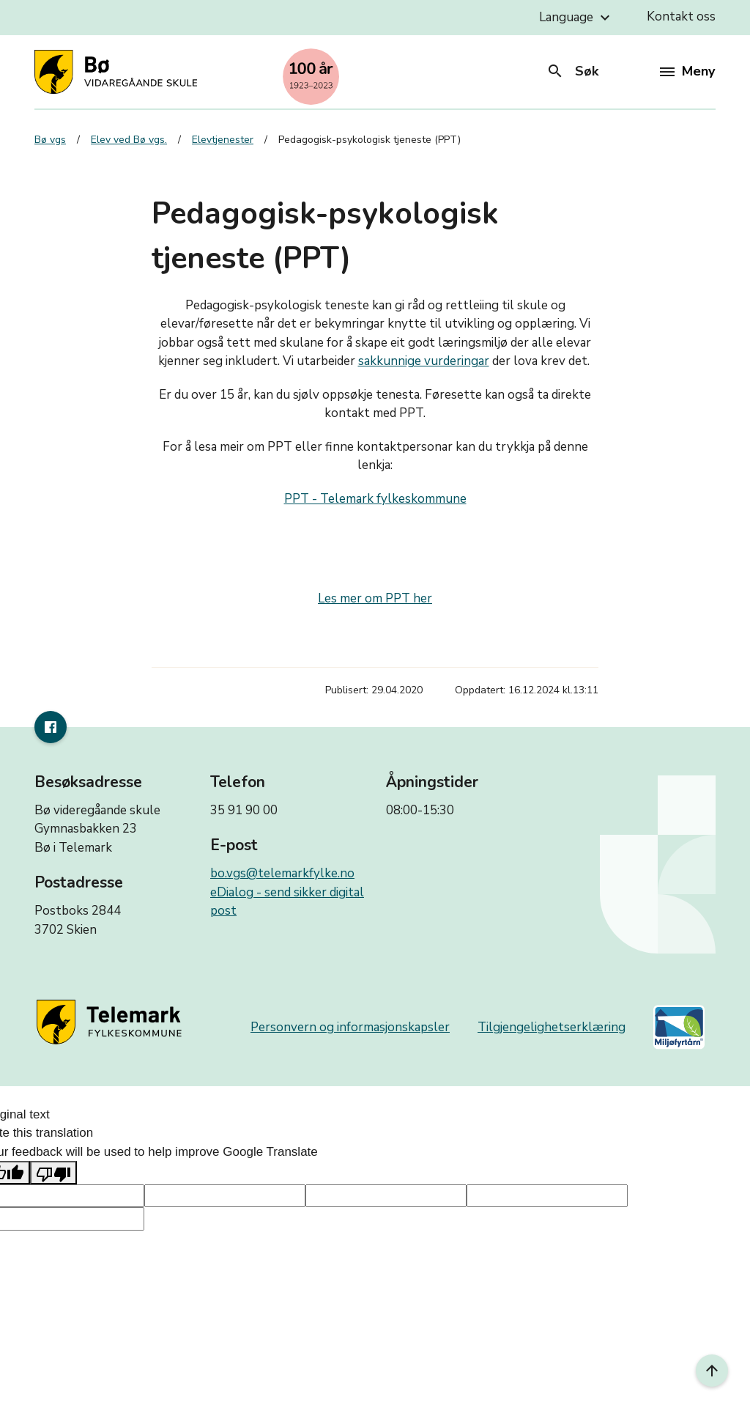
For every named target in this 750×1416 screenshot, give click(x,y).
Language (576, 17)
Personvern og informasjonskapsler (350, 1027)
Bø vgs (50, 140)
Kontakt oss (681, 16)
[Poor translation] (53, 1172)
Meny (687, 71)
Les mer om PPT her (375, 598)
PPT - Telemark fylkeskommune (375, 498)
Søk (572, 71)
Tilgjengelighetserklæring (551, 1027)
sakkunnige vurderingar (423, 361)
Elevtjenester (222, 140)
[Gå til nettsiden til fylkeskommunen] (111, 1022)
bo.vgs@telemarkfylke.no (282, 873)
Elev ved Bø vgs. (129, 140)
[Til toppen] (712, 1370)
